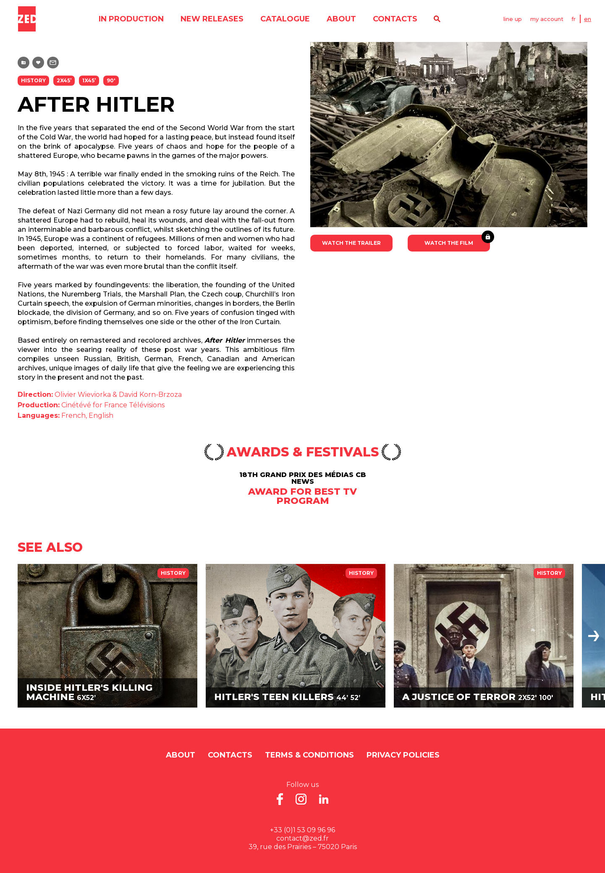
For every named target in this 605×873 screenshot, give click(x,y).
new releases (211, 19)
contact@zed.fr (302, 838)
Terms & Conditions (309, 755)
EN (588, 19)
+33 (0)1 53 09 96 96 (302, 830)
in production (130, 19)
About (341, 19)
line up (512, 18)
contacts (394, 19)
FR (574, 19)
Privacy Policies (403, 755)
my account (546, 18)
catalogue (284, 19)
